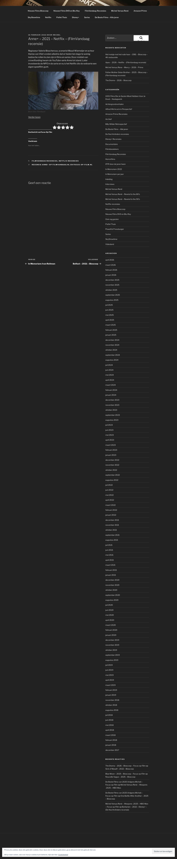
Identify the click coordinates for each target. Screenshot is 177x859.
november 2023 (112, 405)
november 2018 (112, 700)
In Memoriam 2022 (113, 169)
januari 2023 (110, 455)
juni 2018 (109, 720)
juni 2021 (109, 550)
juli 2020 (109, 605)
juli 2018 (109, 715)
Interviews (109, 184)
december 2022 (112, 460)
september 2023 (112, 415)
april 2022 (109, 500)
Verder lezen (34, 117)
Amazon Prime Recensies (116, 114)
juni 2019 (109, 670)
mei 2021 (109, 555)
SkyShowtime (34, 17)
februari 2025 (111, 330)
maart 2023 (110, 445)
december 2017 (112, 750)
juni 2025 (109, 310)
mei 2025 (109, 315)
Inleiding (108, 179)
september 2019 (112, 655)
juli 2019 (109, 665)
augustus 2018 (111, 710)
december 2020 (112, 580)
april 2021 (109, 560)
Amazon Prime (140, 11)
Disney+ (75, 17)
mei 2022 (109, 495)
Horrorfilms (110, 159)
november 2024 (112, 345)
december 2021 (112, 520)
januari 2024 (110, 395)
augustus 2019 (111, 660)
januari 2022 (110, 515)
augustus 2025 (111, 300)
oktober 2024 (111, 350)
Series (87, 17)
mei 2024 (109, 375)
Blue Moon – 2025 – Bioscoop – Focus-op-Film (125, 774)
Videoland (109, 244)
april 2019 (109, 680)
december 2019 (112, 640)
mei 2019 (109, 675)
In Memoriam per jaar (114, 174)
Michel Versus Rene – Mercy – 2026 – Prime (124, 67)
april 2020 (109, 620)
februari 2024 (111, 390)
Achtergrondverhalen (114, 104)
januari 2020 (110, 635)
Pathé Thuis (61, 17)
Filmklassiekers (112, 149)
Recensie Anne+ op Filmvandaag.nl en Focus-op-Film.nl (62, 165)
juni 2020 (109, 610)
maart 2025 (110, 325)
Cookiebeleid (63, 855)
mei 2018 (109, 725)
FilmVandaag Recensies (95, 11)
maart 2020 (110, 625)
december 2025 (112, 280)
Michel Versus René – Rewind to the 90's (122, 199)
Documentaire (111, 144)
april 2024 (109, 380)
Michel (57, 35)
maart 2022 (110, 505)
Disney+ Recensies (113, 139)
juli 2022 (109, 485)
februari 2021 (111, 570)
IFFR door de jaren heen (115, 164)
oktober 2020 (111, 590)
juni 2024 (109, 370)
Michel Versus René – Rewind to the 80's (122, 194)
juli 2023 (109, 425)
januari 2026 (110, 275)
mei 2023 (109, 435)
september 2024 (112, 355)
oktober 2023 (111, 410)
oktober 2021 (111, 530)
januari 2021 (110, 575)
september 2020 (112, 595)
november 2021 (112, 525)
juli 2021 (108, 545)
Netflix (48, 17)
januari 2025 (110, 335)
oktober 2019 (111, 650)
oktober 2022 (111, 470)
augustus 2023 (111, 420)
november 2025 (112, 285)
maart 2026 (110, 265)
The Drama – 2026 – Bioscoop (118, 80)
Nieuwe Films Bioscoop (38, 11)
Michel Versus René (120, 11)
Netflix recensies (69, 161)
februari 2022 (111, 510)
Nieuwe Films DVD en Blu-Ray (66, 11)
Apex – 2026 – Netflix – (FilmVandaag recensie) (125, 62)
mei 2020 (109, 615)
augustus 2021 (111, 540)
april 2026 (109, 260)
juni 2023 (109, 430)
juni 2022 (109, 490)
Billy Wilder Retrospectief (116, 124)
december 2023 (112, 400)
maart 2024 (110, 385)
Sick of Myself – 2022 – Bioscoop (119, 769)
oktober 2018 (111, 705)
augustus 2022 (111, 480)
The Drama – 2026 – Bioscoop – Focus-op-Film (125, 766)
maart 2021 (110, 565)
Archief (108, 119)
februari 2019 (111, 690)
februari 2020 (111, 630)
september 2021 (112, 535)
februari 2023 (111, 450)
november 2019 (112, 645)
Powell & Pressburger (114, 229)
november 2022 (112, 465)
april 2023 (109, 440)
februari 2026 (111, 270)
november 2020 (112, 585)
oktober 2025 (111, 290)
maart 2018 (110, 735)
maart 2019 (110, 685)
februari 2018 (111, 740)
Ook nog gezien (112, 219)
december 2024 (112, 340)
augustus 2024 (111, 360)
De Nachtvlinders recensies (117, 134)
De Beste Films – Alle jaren (107, 17)
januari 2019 (110, 695)
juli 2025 (109, 305)
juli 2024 (109, 365)
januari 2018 (110, 745)
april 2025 (109, 320)
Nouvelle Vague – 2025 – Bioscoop (120, 777)
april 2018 (109, 730)
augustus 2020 (111, 600)
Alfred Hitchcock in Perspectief (118, 109)
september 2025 (112, 295)
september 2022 (112, 475)
